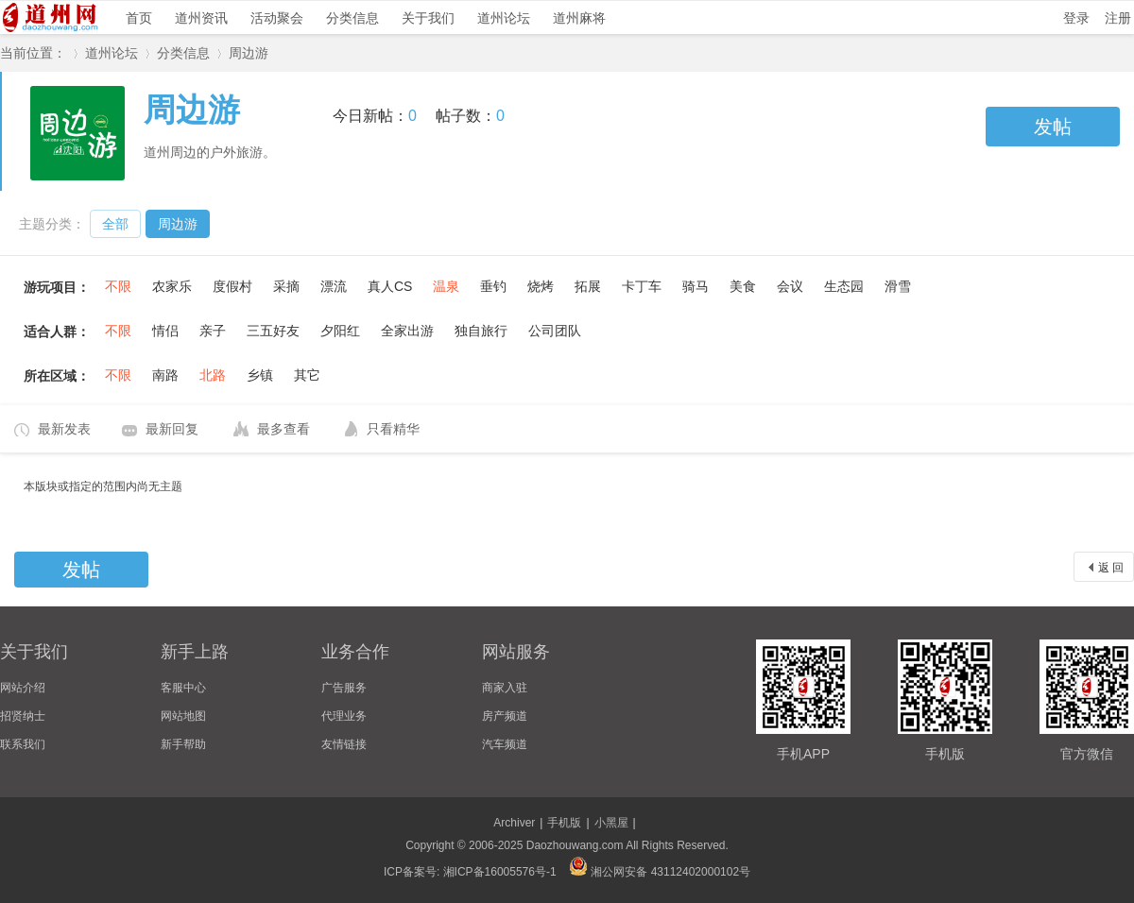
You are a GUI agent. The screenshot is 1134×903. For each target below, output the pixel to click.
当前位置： (33, 52)
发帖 (1053, 126)
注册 (1118, 18)
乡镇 (260, 375)
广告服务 (344, 687)
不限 (118, 286)
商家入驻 (504, 687)
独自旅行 (481, 330)
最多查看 (283, 428)
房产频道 (504, 716)
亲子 (212, 330)
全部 (115, 223)
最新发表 (64, 428)
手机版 (564, 822)
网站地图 (183, 716)
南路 (165, 375)
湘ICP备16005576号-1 (500, 871)
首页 (139, 18)
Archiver (514, 822)
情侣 (165, 330)
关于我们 (428, 18)
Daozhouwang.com (575, 845)
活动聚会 (276, 18)
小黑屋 (611, 822)
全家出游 (407, 330)
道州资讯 (201, 18)
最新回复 (172, 428)
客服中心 (183, 687)
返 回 (1111, 567)
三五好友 (273, 330)
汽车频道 (504, 744)
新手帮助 (183, 744)
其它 (307, 375)
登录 (1076, 18)
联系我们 (22, 744)
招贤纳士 (22, 716)
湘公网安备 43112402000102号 (659, 871)
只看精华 (393, 428)
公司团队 (554, 330)
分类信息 (352, 18)
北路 (212, 375)
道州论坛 (503, 18)
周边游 (248, 52)
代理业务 (344, 716)
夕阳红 (340, 330)
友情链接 (344, 744)
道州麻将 (579, 18)
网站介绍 (22, 687)
